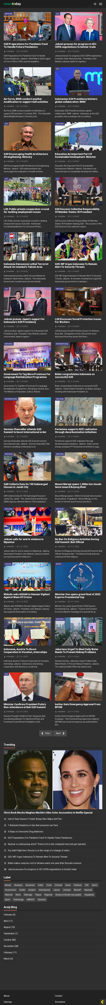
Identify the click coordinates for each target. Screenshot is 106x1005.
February (8, 914)
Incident (32, 890)
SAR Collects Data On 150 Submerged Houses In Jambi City (26, 485)
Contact (58, 996)
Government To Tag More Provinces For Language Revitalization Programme (27, 375)
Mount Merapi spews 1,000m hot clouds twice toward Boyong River (78, 485)
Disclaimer (60, 1002)
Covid (49, 885)
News (18, 895)
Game (94, 885)
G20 (57, 14)
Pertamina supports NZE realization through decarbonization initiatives (76, 431)
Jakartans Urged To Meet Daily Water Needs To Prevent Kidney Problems (76, 651)
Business (18, 885)
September (9, 933)
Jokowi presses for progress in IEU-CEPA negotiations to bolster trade (76, 45)
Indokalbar (10, 51)
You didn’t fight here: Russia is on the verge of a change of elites (39, 850)
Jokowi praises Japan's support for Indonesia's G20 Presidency (24, 320)
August (7, 927)
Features (78, 885)
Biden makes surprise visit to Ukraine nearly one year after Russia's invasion (44, 863)
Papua (38, 895)
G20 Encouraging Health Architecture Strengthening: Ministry (26, 155)
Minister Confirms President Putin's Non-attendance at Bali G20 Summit (25, 706)
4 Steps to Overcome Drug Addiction (25, 831)
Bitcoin (8, 885)
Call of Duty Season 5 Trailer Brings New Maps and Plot (35, 819)
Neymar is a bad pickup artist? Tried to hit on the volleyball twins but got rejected (47, 844)
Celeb (40, 885)
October (7, 940)
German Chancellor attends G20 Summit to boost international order (25, 431)
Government (10, 890)
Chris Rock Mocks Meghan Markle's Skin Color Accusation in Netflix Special (48, 812)
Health (59, 674)
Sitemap (8, 1002)
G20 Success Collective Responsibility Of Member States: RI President (77, 210)
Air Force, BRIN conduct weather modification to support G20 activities (26, 100)
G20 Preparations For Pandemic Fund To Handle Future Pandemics (26, 45)
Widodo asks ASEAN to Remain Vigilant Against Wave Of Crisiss (27, 596)
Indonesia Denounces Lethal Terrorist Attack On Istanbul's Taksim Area (26, 265)
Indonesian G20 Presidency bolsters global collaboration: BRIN (76, 100)
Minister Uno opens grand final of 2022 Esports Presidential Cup (77, 596)
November (9, 946)
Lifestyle (67, 890)
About (6, 996)
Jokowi (8, 564)
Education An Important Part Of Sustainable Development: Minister (75, 155)
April (6, 921)
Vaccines (42, 899)
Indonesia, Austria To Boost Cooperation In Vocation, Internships (25, 651)
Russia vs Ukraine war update (68, 895)
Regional (48, 895)
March (7, 958)
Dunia (67, 885)
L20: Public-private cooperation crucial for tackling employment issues (26, 210)
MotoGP (77, 890)
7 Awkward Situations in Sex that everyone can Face (33, 825)
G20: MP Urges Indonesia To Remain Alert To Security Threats (76, 265)
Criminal (58, 885)
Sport (58, 564)
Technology (18, 899)
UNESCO (30, 899)
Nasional (88, 890)
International (62, 344)
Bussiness (30, 885)
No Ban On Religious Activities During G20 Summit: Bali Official (77, 541)
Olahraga (28, 895)
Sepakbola (89, 895)
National (9, 14)
